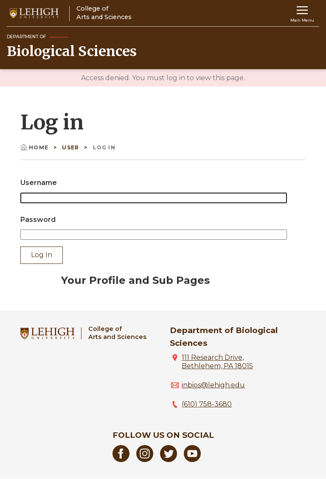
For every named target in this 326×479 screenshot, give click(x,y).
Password (38, 220)
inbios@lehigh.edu (213, 385)
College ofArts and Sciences (117, 333)
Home (35, 147)
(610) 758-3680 (207, 404)
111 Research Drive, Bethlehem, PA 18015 (217, 361)
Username (38, 183)
